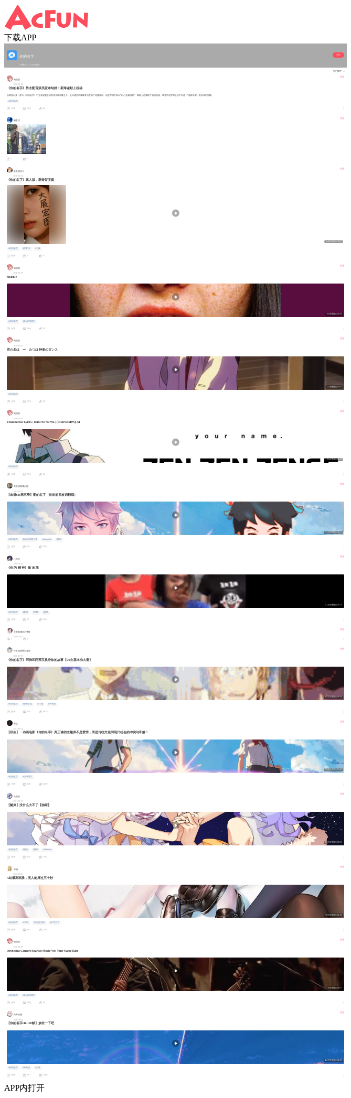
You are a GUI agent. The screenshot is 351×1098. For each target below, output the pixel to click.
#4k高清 (26, 1068)
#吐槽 (35, 612)
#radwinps (47, 850)
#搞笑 (45, 612)
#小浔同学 (27, 777)
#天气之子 (54, 922)
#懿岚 (25, 850)
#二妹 (37, 248)
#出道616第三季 (30, 539)
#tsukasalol (46, 539)
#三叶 (37, 1068)
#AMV (25, 922)
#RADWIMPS (29, 321)
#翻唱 (58, 539)
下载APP (20, 37)
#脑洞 (25, 612)
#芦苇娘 (52, 704)
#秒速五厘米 (39, 922)
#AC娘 (40, 704)
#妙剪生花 (27, 704)
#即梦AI (26, 248)
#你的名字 (13, 101)
